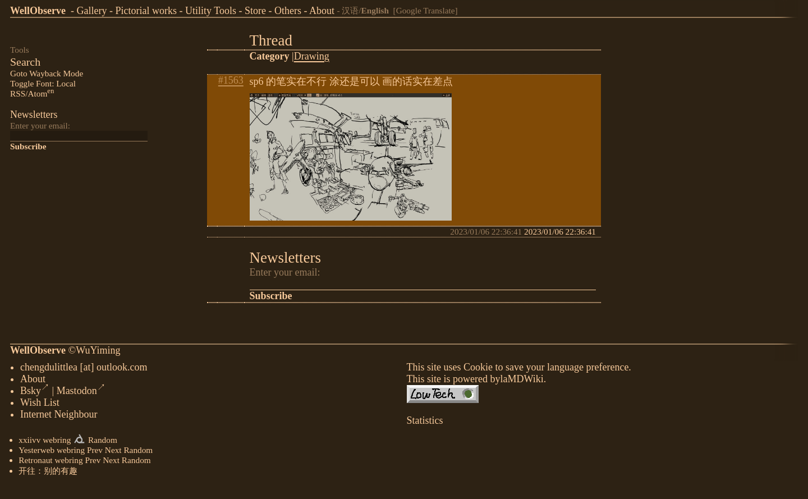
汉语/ (365, 10)
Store (255, 10)
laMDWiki (521, 381)
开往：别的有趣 (48, 473)
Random (102, 442)
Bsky (34, 393)
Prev (95, 452)
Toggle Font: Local (43, 83)
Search (25, 62)
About (321, 10)
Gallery (91, 10)
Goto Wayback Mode (46, 73)
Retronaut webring (50, 462)
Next (113, 452)
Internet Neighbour (58, 416)
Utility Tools (210, 10)
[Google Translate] (425, 10)
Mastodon (81, 393)
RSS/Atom (32, 93)
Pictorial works (146, 10)
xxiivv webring (45, 442)
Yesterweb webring (52, 452)
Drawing (311, 56)
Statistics (425, 422)
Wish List (39, 404)
